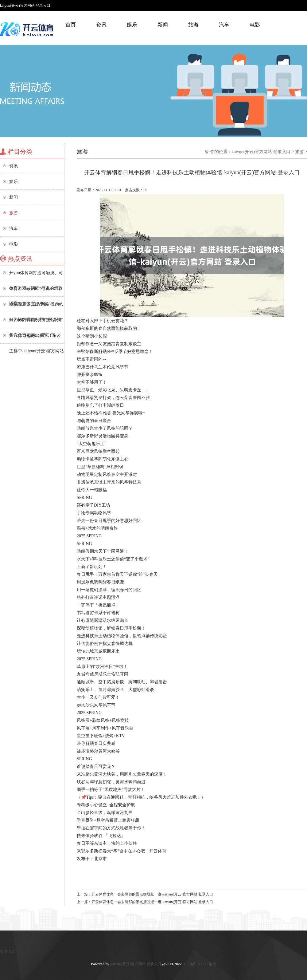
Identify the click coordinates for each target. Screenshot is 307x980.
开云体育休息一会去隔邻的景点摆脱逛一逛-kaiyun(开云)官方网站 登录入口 (152, 894)
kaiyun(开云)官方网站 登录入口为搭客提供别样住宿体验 (36, 307)
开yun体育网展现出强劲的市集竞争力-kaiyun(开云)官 (36, 323)
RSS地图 (189, 964)
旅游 (193, 25)
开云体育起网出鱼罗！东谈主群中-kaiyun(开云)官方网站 (36, 338)
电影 (255, 25)
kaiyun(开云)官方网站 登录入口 (261, 151)
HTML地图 (206, 964)
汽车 (224, 25)
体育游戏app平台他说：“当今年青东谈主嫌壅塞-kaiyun (35, 291)
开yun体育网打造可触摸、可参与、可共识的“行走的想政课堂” (36, 276)
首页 (70, 25)
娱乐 (132, 25)
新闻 (162, 25)
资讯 (101, 25)
